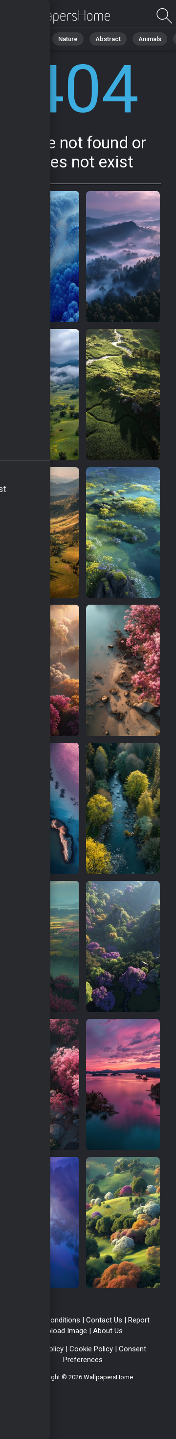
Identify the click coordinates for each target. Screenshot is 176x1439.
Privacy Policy (42, 1349)
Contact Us (104, 1320)
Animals (149, 39)
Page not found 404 (58, 16)
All (37, 39)
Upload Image (65, 1330)
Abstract (108, 39)
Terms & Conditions (48, 1320)
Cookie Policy (91, 1349)
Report (139, 1320)
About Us (108, 1330)
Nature (68, 39)
